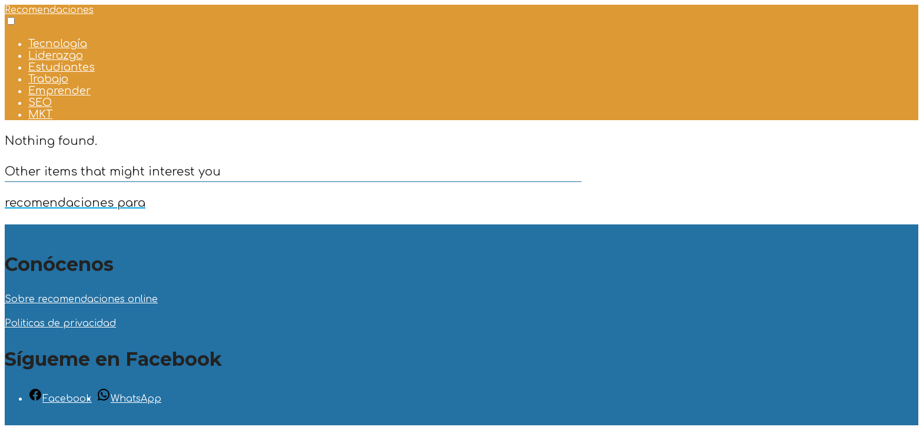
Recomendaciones (49, 10)
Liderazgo (55, 55)
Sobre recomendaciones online (81, 299)
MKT (40, 114)
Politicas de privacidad (60, 323)
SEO (40, 102)
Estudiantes (61, 67)
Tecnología (57, 43)
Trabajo (48, 79)
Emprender (59, 91)
